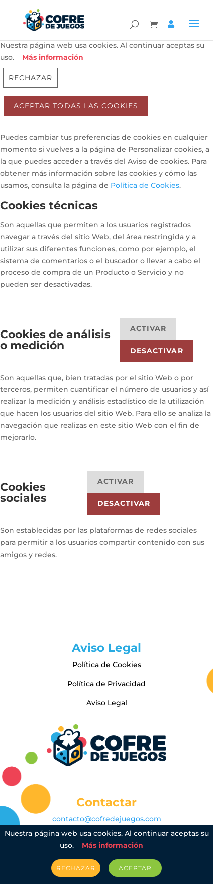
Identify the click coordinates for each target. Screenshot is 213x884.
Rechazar (30, 77)
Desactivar (156, 350)
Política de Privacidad (106, 683)
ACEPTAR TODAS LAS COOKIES (76, 106)
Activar (148, 328)
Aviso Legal (106, 702)
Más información (52, 57)
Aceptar (135, 868)
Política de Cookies (145, 185)
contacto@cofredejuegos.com (106, 818)
